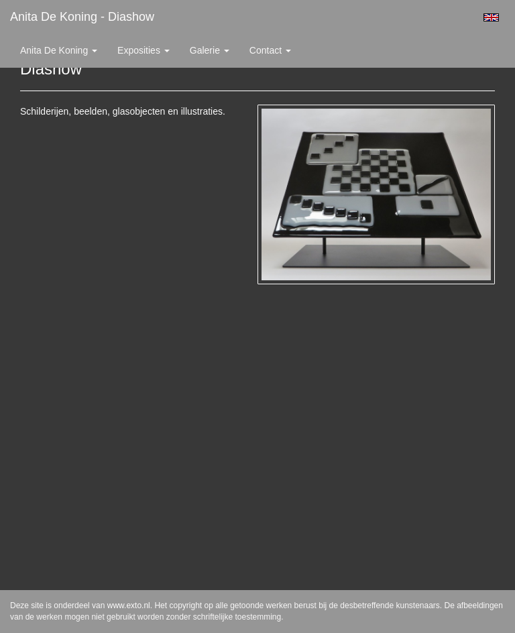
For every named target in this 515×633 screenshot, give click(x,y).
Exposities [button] (143, 50)
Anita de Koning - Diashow (82, 16)
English (491, 17)
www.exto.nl (128, 605)
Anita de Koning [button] (58, 50)
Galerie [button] (209, 50)
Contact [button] (270, 50)
